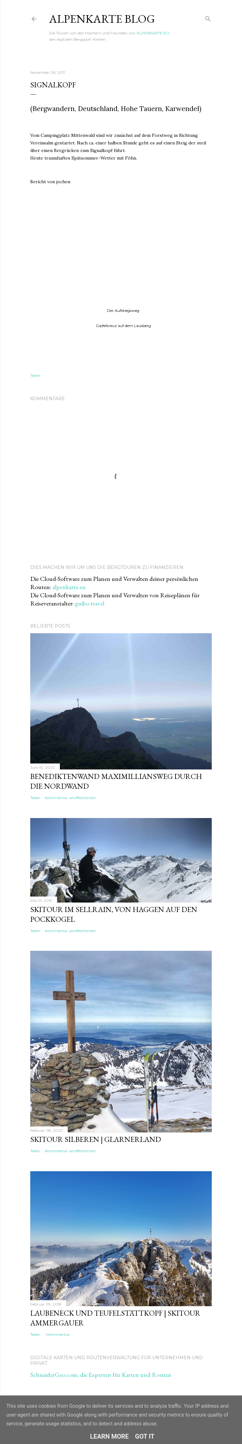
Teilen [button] (35, 375)
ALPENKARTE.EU (152, 33)
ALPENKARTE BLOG (102, 18)
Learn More (109, 1436)
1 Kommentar (57, 1334)
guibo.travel (89, 603)
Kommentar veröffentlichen (70, 797)
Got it (145, 1436)
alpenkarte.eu (69, 587)
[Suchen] (208, 17)
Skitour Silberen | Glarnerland (95, 1139)
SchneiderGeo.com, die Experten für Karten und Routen (100, 1375)
